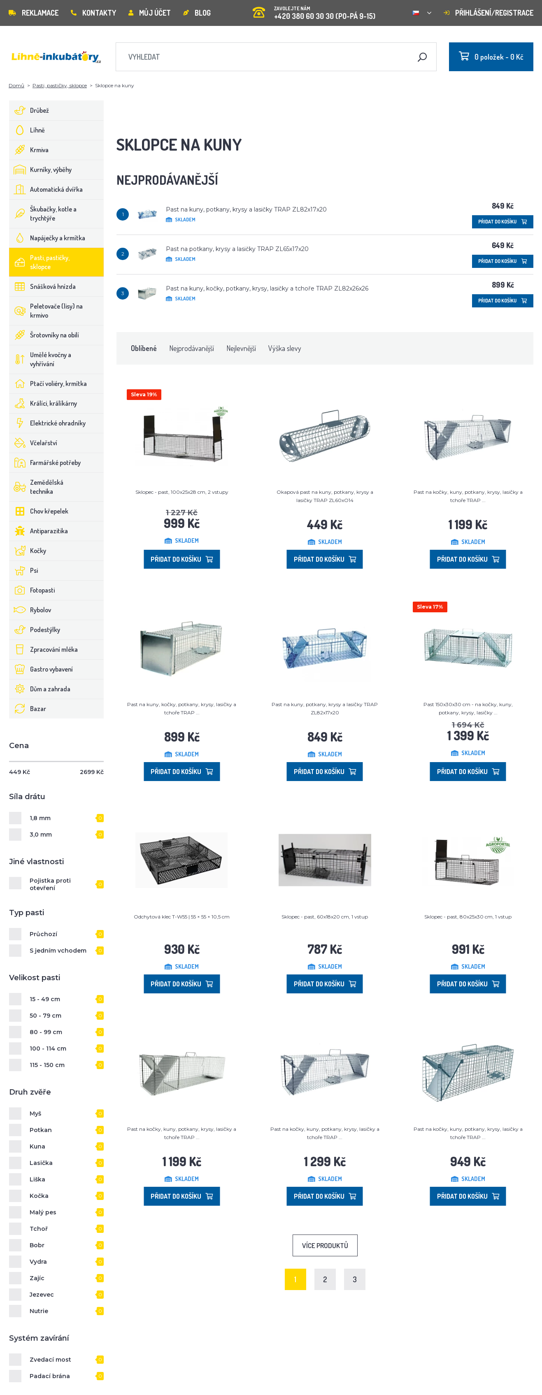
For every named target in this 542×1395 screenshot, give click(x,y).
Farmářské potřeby (45, 462)
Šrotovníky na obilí (44, 334)
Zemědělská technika (36, 486)
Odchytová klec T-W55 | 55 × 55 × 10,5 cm (182, 917)
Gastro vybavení (41, 669)
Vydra (38, 1261)
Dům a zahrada (39, 688)
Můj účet (149, 12)
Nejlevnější (241, 348)
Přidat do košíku (502, 222)
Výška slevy (284, 348)
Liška (37, 1179)
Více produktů (325, 1245)
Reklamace (33, 12)
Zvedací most (50, 1359)
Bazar (27, 708)
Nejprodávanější (191, 348)
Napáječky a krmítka (47, 237)
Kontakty (93, 12)
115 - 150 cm (47, 1065)
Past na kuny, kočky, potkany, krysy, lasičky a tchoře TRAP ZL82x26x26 (267, 288)
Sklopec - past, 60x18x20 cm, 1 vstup (324, 917)
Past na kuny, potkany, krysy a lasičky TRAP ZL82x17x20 (246, 209)
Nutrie (39, 1311)
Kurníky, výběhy (40, 169)
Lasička (41, 1163)
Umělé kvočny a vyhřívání (40, 359)
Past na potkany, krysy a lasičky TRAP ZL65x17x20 (237, 249)
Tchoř (39, 1228)
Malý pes (43, 1212)
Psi (23, 570)
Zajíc (37, 1278)
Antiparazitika (38, 530)
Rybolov (30, 609)
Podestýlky (34, 629)
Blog (197, 12)
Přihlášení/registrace (488, 12)
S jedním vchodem (58, 950)
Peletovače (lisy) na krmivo (46, 310)
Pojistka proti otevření (50, 884)
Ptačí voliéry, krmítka (48, 383)
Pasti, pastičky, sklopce (60, 85)
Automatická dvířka (46, 189)
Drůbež (29, 110)
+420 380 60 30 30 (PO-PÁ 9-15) (314, 10)
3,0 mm (41, 834)
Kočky (27, 550)
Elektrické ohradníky (47, 423)
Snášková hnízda (42, 286)
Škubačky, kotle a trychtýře (43, 213)
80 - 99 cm (46, 1032)
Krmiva (29, 149)
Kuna (37, 1146)
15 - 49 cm (45, 999)
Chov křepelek (38, 511)
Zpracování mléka (43, 649)
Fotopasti (32, 590)
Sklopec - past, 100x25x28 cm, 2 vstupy (181, 492)
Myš (35, 1113)
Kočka (39, 1196)
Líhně (27, 130)
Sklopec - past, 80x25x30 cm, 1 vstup (468, 917)
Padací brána (50, 1376)
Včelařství (33, 442)
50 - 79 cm (45, 1015)
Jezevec (42, 1294)
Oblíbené (144, 348)
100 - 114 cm (48, 1048)
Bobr (37, 1245)
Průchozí (43, 934)
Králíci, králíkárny (43, 403)
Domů (16, 85)
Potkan (41, 1130)
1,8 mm (40, 818)
